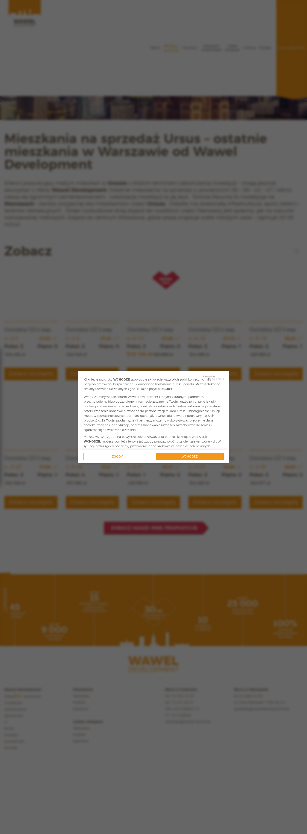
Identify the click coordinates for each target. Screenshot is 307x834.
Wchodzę (190, 456)
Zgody (117, 456)
